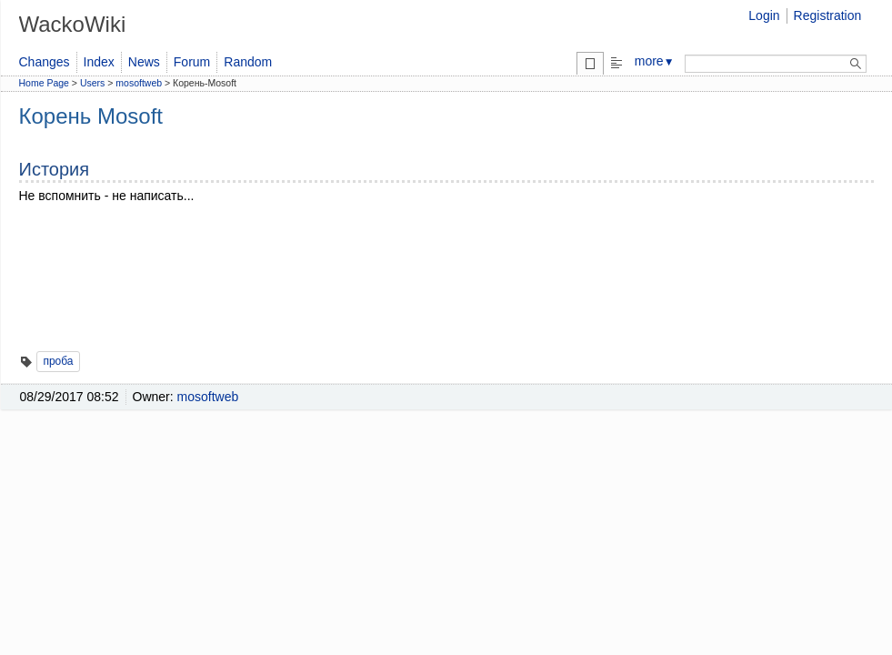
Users (92, 82)
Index (99, 62)
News (144, 62)
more (655, 61)
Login (763, 15)
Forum (192, 62)
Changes (44, 62)
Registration (828, 15)
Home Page (44, 82)
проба (58, 361)
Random (248, 62)
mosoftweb (138, 82)
